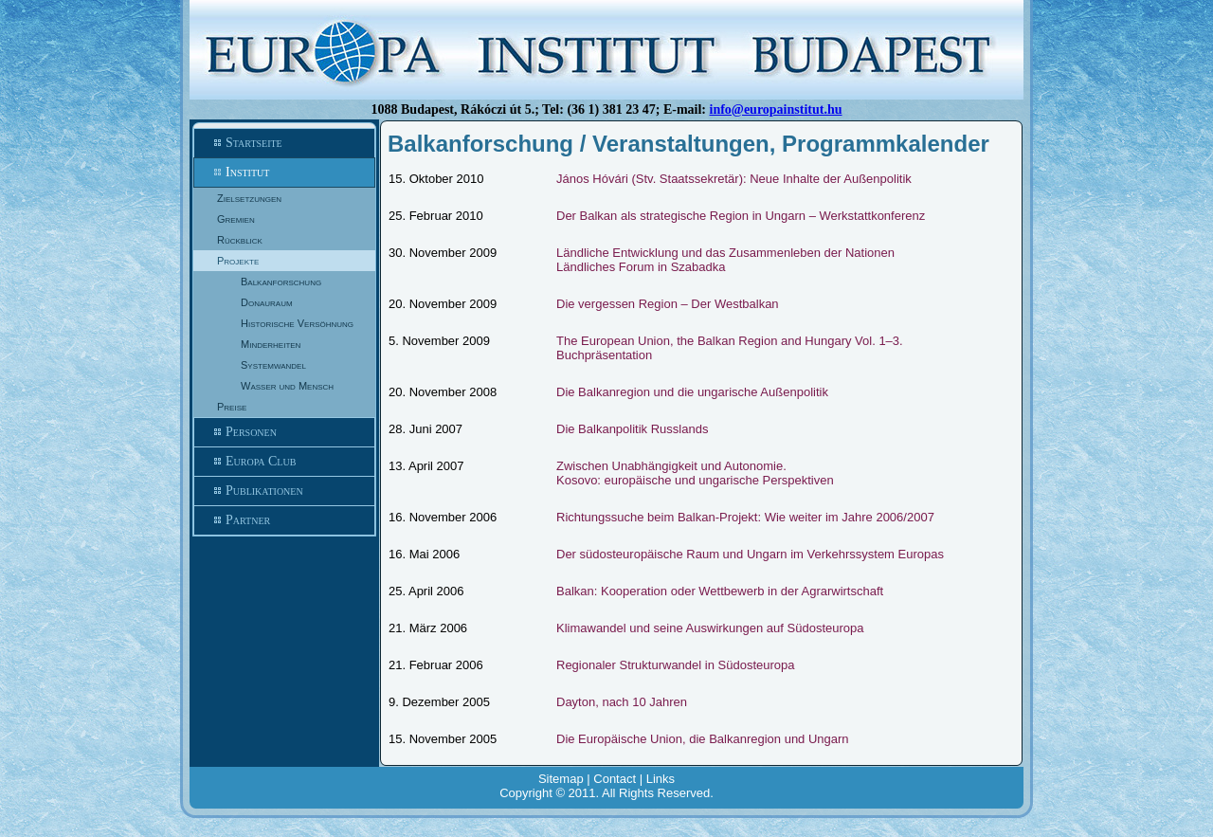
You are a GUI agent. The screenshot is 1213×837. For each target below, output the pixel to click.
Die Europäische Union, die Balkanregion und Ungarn (702, 739)
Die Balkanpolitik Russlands (632, 429)
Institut (284, 172)
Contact (614, 779)
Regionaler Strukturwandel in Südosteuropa (675, 665)
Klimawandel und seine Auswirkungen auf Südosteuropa (710, 628)
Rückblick (240, 240)
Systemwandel (273, 365)
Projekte (238, 260)
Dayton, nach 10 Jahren (621, 702)
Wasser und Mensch (287, 385)
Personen (284, 432)
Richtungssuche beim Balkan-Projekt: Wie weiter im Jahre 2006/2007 (745, 517)
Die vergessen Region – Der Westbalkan (667, 304)
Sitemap (561, 779)
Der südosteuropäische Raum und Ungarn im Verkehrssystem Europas (750, 554)
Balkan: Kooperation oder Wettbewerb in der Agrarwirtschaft (719, 591)
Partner (284, 520)
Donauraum (267, 302)
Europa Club (284, 461)
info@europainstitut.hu (776, 109)
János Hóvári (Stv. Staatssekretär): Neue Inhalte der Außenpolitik (734, 179)
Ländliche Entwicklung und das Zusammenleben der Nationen (725, 253)
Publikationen (284, 491)
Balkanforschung (281, 281)
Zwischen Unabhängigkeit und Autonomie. (671, 466)
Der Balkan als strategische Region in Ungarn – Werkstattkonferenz (740, 216)
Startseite (284, 143)
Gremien (236, 219)
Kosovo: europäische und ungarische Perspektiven (695, 480)
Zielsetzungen (249, 198)
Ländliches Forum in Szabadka (641, 267)
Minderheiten (270, 344)
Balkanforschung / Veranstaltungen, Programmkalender (688, 143)
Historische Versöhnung (297, 323)
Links (660, 779)
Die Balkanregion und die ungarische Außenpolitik (692, 392)
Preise (231, 406)
